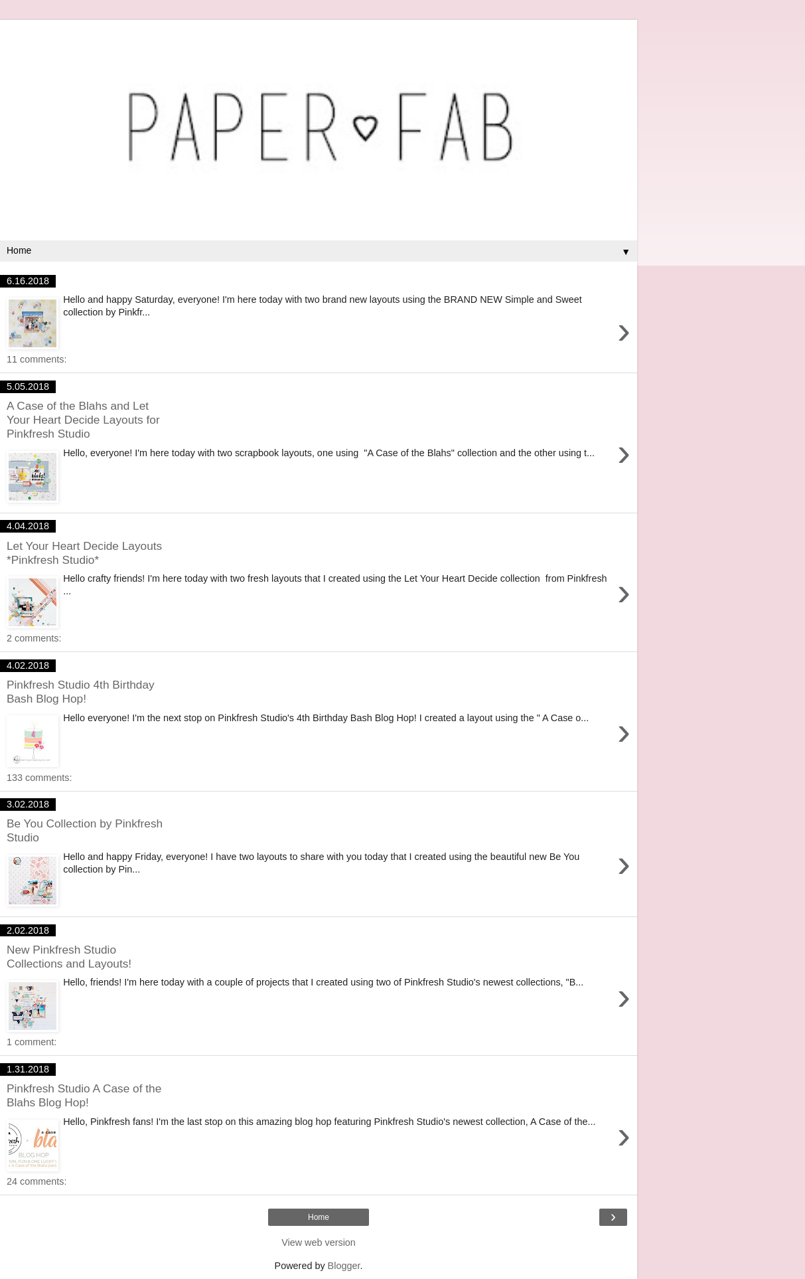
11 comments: (36, 359)
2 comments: (34, 638)
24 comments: (36, 1181)
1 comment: (31, 1042)
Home (318, 1217)
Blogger (344, 1265)
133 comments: (39, 777)
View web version (318, 1242)
